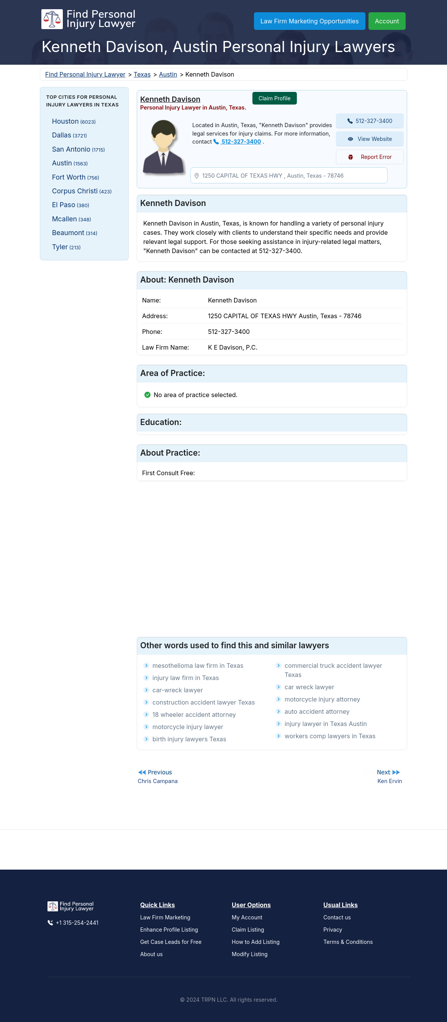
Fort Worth (76, 177)
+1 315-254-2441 (72, 922)
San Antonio (78, 149)
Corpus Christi (82, 191)
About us (151, 954)
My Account (247, 917)
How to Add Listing (256, 942)
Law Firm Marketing (165, 917)
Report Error (370, 157)
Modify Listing (250, 954)
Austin (168, 74)
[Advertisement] (84, 381)
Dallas (69, 135)
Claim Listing (248, 929)
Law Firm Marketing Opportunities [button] (309, 21)
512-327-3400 (237, 141)
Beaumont (75, 233)
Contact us (337, 917)
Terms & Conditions (348, 942)
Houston (74, 121)
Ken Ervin (389, 781)
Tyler (66, 247)
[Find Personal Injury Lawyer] (88, 21)
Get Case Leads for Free (170, 942)
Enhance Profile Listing (169, 929)
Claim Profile (275, 98)
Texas (142, 74)
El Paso (71, 205)
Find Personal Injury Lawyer (85, 74)
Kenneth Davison (170, 99)
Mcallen (71, 219)
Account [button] (387, 21)
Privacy (332, 929)
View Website (370, 139)
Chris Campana (158, 781)
